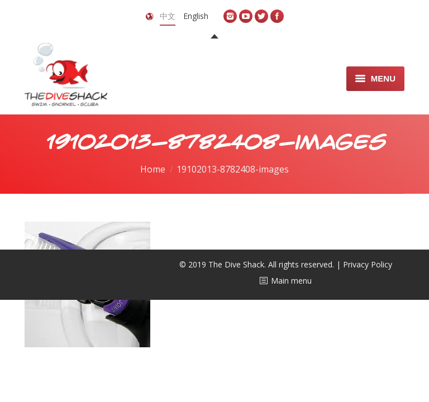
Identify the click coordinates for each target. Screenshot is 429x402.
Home (152, 169)
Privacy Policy (367, 264)
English (195, 16)
